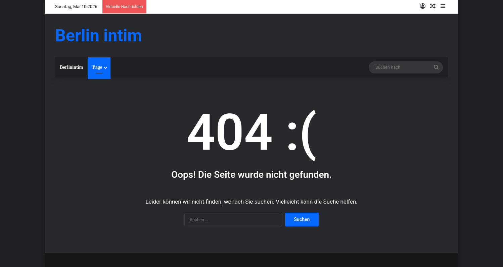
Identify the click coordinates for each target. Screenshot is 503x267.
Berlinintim (71, 67)
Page (97, 67)
